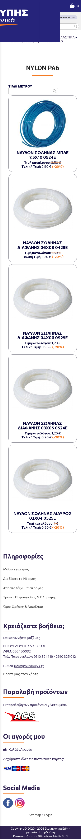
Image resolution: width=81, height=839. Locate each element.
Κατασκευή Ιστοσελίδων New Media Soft (40, 836)
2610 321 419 (43, 656)
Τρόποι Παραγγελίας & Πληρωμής (29, 597)
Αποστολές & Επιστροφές (23, 588)
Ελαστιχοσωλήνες (25, 41)
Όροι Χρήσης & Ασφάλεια (23, 606)
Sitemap (35, 815)
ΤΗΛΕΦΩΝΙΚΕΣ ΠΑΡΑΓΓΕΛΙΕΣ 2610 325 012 (48, 17)
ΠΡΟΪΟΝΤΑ (44, 37)
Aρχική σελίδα (19, 37)
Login (48, 815)
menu (5, 5)
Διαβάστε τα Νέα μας (19, 578)
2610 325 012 (66, 656)
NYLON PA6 (53, 41)
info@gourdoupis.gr (29, 666)
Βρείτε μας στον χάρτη (20, 674)
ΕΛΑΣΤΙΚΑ (66, 37)
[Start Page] (40, 6)
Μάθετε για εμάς (16, 569)
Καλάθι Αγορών (18, 749)
